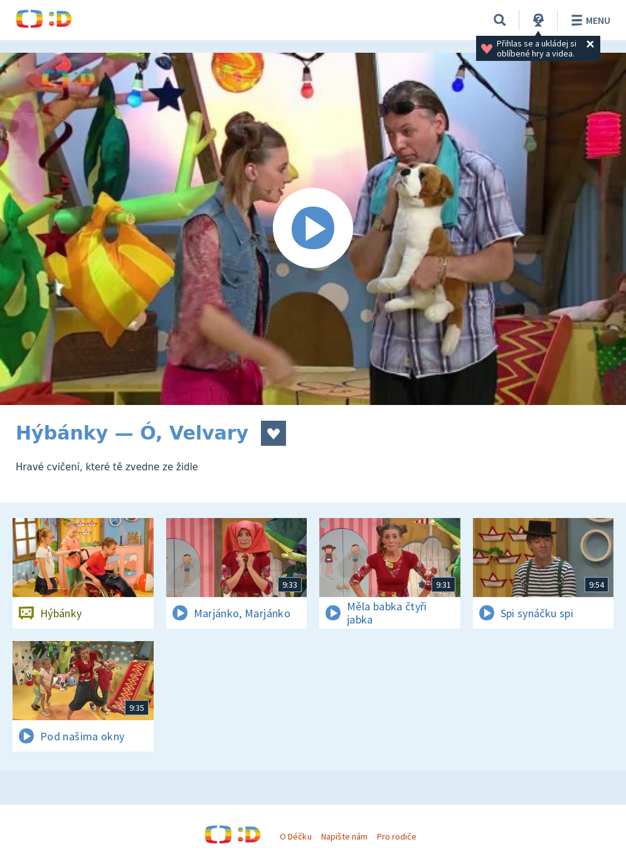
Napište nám (344, 836)
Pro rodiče (396, 836)
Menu (588, 20)
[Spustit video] (313, 229)
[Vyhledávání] (500, 20)
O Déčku (295, 836)
